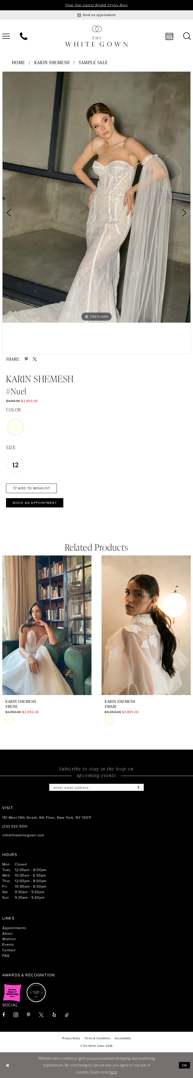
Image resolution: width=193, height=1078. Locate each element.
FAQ (5, 955)
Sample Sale (93, 62)
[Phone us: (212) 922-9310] (23, 36)
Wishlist (9, 938)
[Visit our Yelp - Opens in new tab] (54, 1015)
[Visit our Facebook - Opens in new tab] (3, 1015)
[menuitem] (23, 36)
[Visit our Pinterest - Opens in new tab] (28, 1015)
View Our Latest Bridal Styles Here (96, 5)
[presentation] (46, 625)
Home (18, 62)
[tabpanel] (96, 197)
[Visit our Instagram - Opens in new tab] (16, 1014)
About (7, 933)
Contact (9, 949)
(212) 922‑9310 (15, 826)
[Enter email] (96, 787)
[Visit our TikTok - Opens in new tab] (67, 1015)
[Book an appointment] (96, 15)
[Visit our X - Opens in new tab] (41, 1015)
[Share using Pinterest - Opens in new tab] (26, 359)
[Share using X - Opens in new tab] (35, 359)
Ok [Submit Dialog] (184, 1065)
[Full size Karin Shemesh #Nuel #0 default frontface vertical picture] (96, 197)
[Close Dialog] (7, 1065)
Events (8, 944)
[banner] (96, 36)
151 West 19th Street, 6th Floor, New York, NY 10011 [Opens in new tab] (46, 817)
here (113, 1072)
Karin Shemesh (52, 62)
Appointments (14, 927)
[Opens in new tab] (12, 992)
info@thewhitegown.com (23, 835)
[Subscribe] (137, 787)
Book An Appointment (35, 502)
